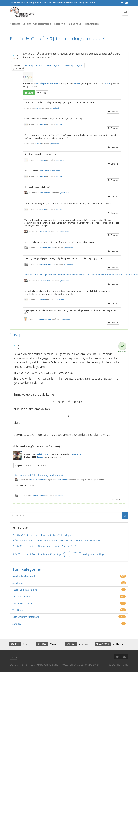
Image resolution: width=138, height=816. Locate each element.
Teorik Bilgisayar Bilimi (24, 589)
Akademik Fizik (20, 583)
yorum (43, 92)
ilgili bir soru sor (24, 465)
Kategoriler (60, 23)
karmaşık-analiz (33, 65)
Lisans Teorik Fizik (22, 603)
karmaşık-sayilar (74, 65)
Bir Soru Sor (75, 23)
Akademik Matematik (23, 576)
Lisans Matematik (37, 479)
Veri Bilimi (18, 610)
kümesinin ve (45, 546)
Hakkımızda (92, 23)
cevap (30, 92)
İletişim (13, 657)
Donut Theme (18, 664)
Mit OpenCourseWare (50, 170)
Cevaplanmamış (42, 23)
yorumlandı (54, 108)
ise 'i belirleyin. (42, 535)
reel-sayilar (53, 65)
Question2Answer (88, 664)
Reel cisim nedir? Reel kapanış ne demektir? (39, 475)
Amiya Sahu (51, 664)
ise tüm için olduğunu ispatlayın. (59, 554)
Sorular (27, 23)
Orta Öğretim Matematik (48, 83)
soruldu (107, 83)
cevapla (114, 111)
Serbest (16, 623)
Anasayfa (15, 23)
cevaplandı (76, 454)
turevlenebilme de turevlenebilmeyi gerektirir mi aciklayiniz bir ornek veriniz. (58, 540)
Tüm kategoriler (26, 569)
